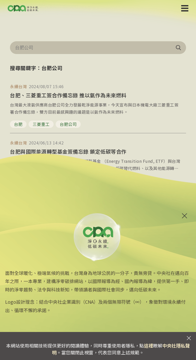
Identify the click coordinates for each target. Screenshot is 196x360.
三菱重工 (41, 124)
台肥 (18, 124)
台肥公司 (68, 124)
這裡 (148, 345)
